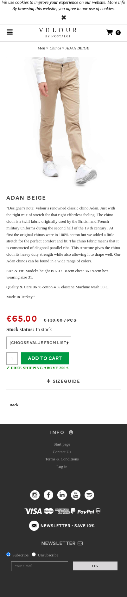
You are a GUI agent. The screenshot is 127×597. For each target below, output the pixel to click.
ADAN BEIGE (77, 48)
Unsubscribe (48, 555)
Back (14, 404)
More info (116, 2)
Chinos (55, 48)
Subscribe (20, 555)
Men (41, 48)
